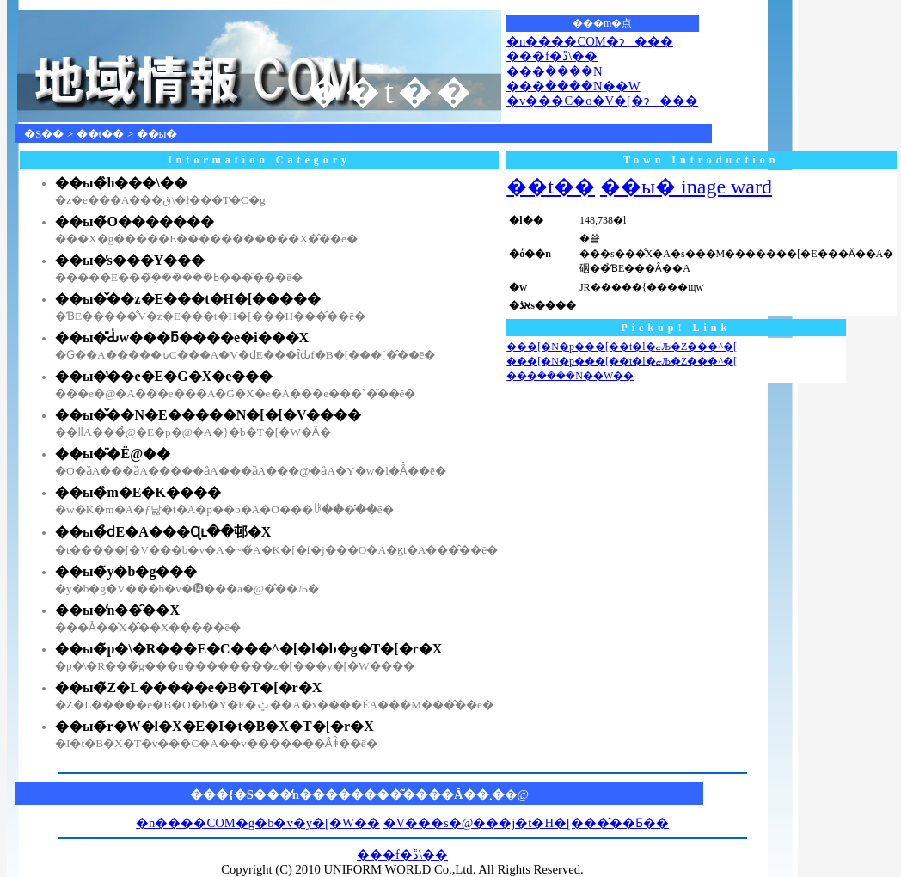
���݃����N (554, 71)
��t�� (101, 133)
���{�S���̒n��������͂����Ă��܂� (347, 794)
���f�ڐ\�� (552, 56)
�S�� (44, 133)
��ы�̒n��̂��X (117, 610)
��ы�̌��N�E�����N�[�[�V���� (208, 415)
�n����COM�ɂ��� (589, 41)
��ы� (157, 133)
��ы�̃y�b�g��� (126, 571)
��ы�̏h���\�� (121, 182)
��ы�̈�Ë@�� (112, 453)
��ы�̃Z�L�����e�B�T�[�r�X (188, 687)
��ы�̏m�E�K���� (138, 492)
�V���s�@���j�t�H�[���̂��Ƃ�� (526, 823)
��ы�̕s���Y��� (130, 260)
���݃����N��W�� (570, 376)
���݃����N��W (573, 86)
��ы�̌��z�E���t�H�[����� (188, 298)
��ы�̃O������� (134, 221)
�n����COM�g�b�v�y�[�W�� (258, 823)
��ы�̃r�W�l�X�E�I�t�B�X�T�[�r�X (214, 726)
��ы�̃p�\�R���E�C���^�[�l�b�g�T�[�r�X (248, 648)
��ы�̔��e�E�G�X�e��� (164, 376)
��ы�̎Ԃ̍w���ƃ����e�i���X (182, 337)
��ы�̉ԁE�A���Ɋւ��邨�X (163, 531)
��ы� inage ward (686, 186)
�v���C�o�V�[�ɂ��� (602, 100)
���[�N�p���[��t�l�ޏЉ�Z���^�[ (621, 346)
